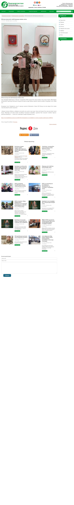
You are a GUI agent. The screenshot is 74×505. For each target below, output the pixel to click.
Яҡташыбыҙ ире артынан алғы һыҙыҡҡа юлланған (21, 236)
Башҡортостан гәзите (6, 15)
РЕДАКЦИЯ (11, 11)
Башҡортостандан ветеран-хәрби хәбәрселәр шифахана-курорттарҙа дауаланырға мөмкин (21, 149)
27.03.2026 (16, 223)
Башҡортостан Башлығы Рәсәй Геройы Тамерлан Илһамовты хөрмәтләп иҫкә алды (21, 168)
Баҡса (61, 34)
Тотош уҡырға (17, 162)
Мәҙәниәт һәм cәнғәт (65, 28)
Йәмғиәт (62, 22)
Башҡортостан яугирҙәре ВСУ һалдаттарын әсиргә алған (48, 202)
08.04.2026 (43, 150)
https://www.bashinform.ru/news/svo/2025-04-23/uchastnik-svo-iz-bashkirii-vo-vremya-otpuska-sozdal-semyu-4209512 (27, 117)
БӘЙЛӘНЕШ (43, 11)
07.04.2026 (16, 171)
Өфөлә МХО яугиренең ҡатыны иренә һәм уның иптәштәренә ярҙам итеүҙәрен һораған (48, 221)
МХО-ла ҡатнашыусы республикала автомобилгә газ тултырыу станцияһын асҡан (47, 186)
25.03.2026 (16, 238)
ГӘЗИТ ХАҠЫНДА (21, 11)
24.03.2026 (43, 242)
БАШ (35, 5)
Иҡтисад (62, 26)
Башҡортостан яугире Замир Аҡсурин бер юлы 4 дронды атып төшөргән (21, 221)
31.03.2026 (43, 205)
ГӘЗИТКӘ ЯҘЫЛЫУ (33, 11)
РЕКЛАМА (51, 11)
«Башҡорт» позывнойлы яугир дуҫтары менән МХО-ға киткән (48, 148)
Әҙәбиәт (62, 30)
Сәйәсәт (62, 24)
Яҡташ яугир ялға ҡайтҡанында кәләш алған (14, 19)
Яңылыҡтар (62, 20)
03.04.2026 (16, 187)
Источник (15, 121)
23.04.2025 (3, 20)
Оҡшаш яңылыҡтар (29, 141)
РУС (39, 5)
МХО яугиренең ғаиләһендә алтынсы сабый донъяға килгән (20, 185)
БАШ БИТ (4, 11)
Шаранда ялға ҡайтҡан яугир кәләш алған (47, 166)
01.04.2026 (16, 207)
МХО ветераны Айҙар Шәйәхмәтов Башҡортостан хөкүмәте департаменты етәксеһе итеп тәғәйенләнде (21, 203)
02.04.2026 (43, 190)
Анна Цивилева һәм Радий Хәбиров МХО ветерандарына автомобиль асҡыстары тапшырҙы (47, 238)
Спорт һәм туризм (64, 32)
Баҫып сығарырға (52, 124)
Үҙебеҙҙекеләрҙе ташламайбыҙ (18, 15)
